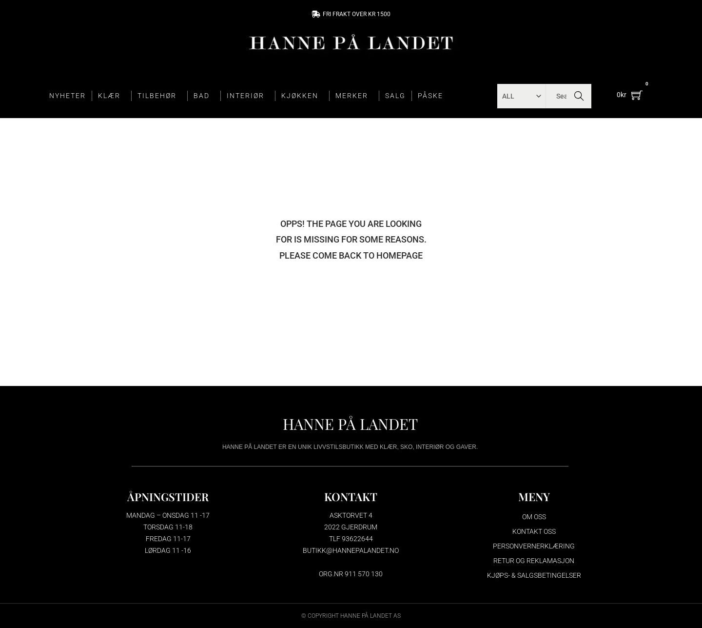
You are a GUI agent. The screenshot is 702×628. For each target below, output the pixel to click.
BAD (204, 96)
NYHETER (67, 96)
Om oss (534, 517)
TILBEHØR (159, 96)
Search (578, 96)
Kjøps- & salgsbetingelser (534, 575)
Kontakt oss (534, 531)
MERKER (354, 96)
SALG (395, 96)
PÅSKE (430, 96)
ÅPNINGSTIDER (168, 496)
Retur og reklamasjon (533, 561)
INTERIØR (248, 96)
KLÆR (111, 96)
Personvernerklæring (534, 546)
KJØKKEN (302, 96)
